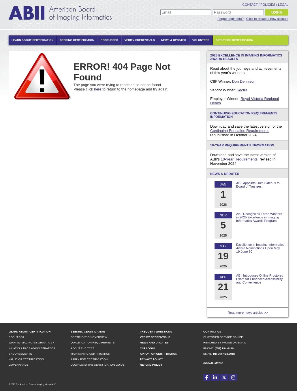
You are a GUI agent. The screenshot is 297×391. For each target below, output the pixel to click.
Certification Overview (89, 337)
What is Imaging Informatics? (31, 342)
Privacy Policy (151, 359)
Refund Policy (151, 364)
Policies (267, 4)
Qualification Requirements (93, 342)
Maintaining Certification (90, 353)
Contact (250, 4)
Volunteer (200, 39)
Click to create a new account (267, 18)
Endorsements (20, 353)
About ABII (16, 337)
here (97, 89)
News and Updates (154, 342)
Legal (283, 4)
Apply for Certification (234, 39)
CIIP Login (147, 348)
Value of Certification (26, 359)
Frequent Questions (156, 331)
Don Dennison (243, 81)
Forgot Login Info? (230, 18)
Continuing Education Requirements (239, 131)
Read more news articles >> (248, 312)
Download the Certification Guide (98, 364)
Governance (18, 364)
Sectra (242, 90)
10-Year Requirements (239, 159)
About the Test (82, 348)
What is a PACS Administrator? (32, 348)
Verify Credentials (140, 39)
